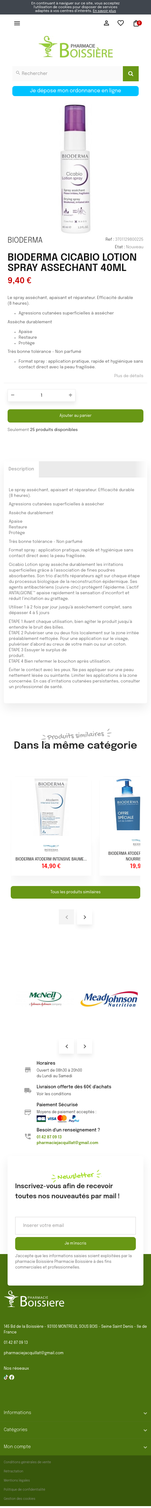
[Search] (131, 73)
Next (84, 1046)
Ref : (110, 240)
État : (120, 247)
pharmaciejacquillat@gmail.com (33, 1353)
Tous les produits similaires (75, 892)
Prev (66, 1046)
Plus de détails (128, 376)
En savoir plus (104, 11)
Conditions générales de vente (27, 1462)
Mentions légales (17, 1480)
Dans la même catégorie (75, 740)
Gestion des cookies (19, 1498)
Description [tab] (21, 469)
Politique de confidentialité (24, 1489)
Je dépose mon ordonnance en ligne (75, 91)
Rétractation (13, 1471)
